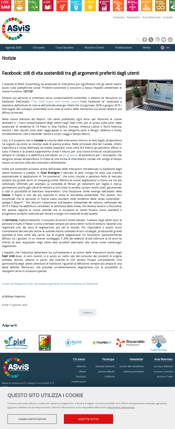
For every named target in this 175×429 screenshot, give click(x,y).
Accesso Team (165, 376)
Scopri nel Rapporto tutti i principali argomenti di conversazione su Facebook (50, 284)
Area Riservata (151, 17)
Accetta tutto (93, 419)
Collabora (109, 376)
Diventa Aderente (105, 366)
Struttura (81, 376)
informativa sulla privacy (121, 407)
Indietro (88, 312)
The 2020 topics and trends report (55, 101)
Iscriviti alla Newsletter (131, 366)
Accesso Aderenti (163, 366)
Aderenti (81, 366)
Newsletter (133, 17)
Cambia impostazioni (34, 419)
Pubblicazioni (78, 381)
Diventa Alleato (106, 371)
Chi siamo (79, 359)
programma (71, 155)
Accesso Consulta (163, 371)
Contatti (168, 17)
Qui (9, 407)
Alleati (82, 371)
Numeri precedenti (134, 371)
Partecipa (119, 17)
